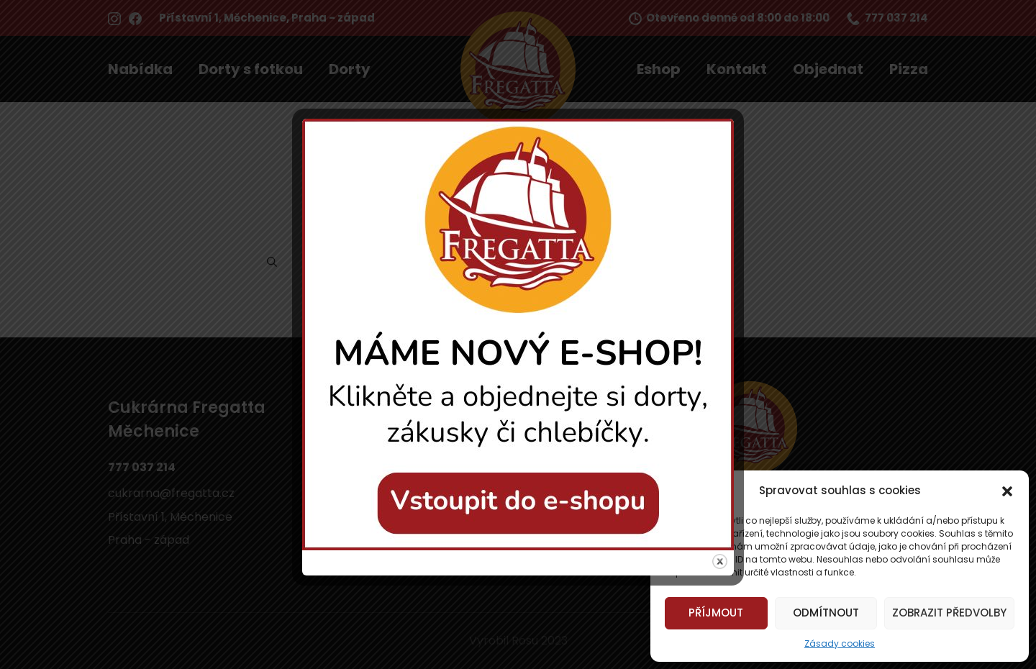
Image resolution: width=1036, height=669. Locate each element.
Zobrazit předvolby (949, 612)
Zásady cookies (839, 643)
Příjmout (716, 612)
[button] (1007, 490)
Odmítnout (826, 612)
